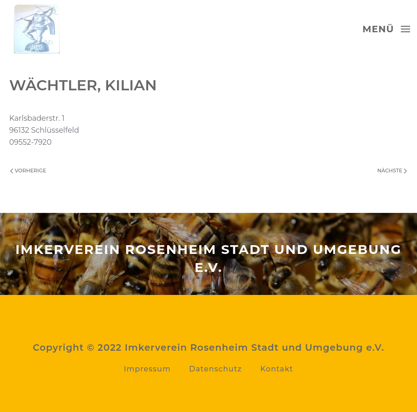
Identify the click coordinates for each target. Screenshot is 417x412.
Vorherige (28, 170)
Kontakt (276, 369)
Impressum (147, 369)
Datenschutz (215, 369)
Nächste (392, 170)
